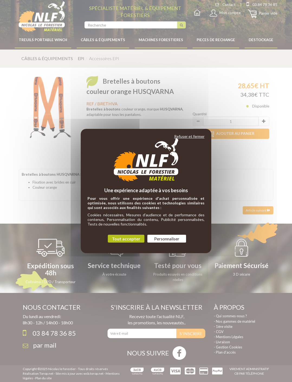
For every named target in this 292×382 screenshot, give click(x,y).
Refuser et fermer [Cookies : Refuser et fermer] (189, 136)
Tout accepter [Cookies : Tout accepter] (126, 238)
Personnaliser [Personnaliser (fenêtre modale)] (166, 238)
